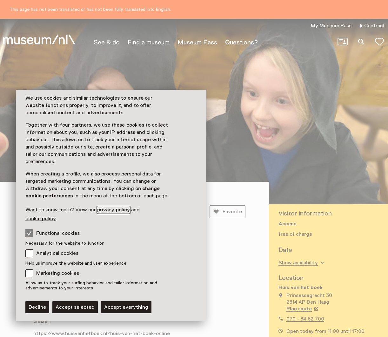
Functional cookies (52, 233)
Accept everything (126, 307)
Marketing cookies (57, 273)
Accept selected (75, 307)
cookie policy (40, 218)
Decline (37, 307)
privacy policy (113, 210)
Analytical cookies (57, 253)
